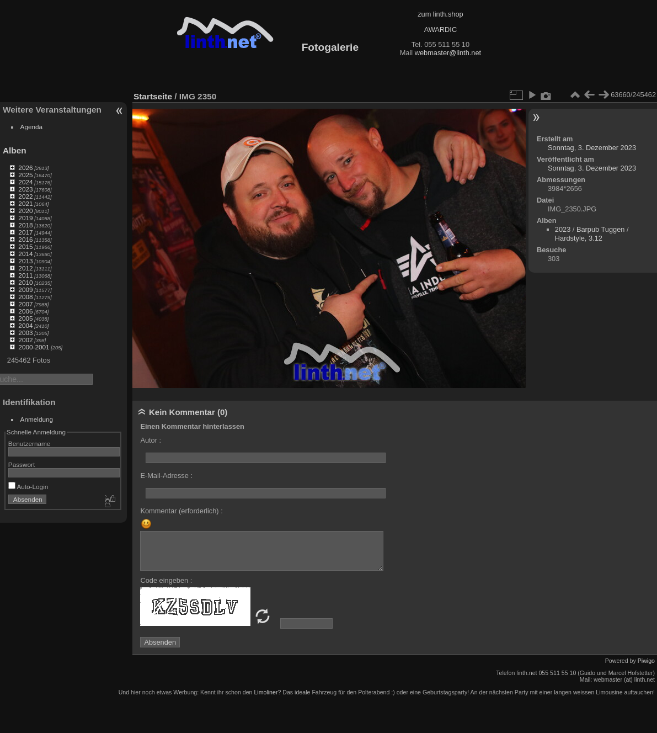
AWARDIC (440, 29)
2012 (25, 268)
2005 (25, 318)
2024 (25, 181)
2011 (25, 275)
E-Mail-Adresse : (166, 475)
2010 (25, 282)
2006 (25, 311)
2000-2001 (33, 346)
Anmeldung (37, 419)
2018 (25, 225)
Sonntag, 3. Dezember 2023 (592, 148)
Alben (14, 150)
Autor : (150, 440)
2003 (25, 332)
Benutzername (29, 443)
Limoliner (265, 692)
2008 (25, 296)
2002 (25, 339)
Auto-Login (28, 486)
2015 (25, 246)
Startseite (152, 96)
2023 (25, 189)
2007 (25, 303)
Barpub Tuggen (600, 229)
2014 (25, 253)
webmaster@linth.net (448, 53)
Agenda (31, 126)
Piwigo (646, 660)
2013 (25, 260)
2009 (25, 289)
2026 (25, 167)
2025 (25, 174)
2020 (25, 210)
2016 (25, 239)
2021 (25, 203)
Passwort (21, 464)
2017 (25, 232)
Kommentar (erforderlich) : (181, 511)
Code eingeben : (166, 580)
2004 (25, 325)
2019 (25, 217)
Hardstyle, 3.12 (578, 238)
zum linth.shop (440, 14)
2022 (25, 196)
